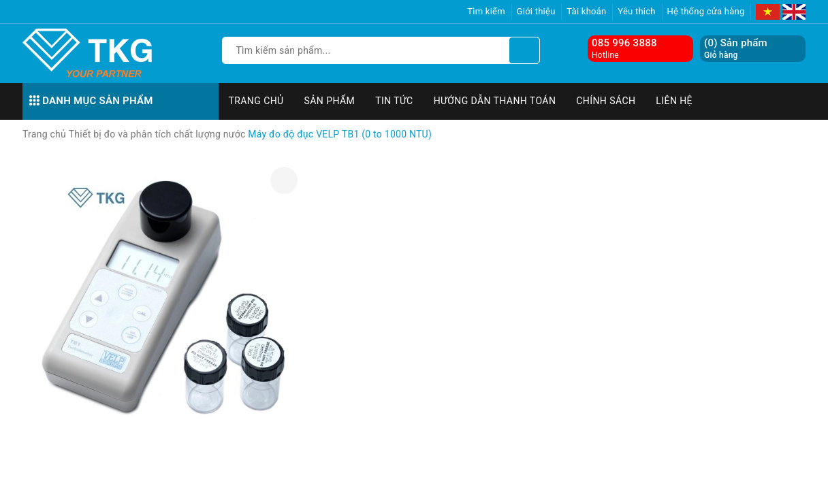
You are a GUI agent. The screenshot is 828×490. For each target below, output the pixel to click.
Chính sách (605, 100)
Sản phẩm (329, 100)
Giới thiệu (536, 11)
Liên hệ (674, 100)
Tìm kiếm (486, 11)
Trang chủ (256, 100)
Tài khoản (586, 11)
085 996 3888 (624, 43)
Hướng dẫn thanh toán (495, 100)
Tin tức (394, 100)
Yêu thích (637, 11)
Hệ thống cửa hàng (706, 11)
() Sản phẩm (735, 49)
